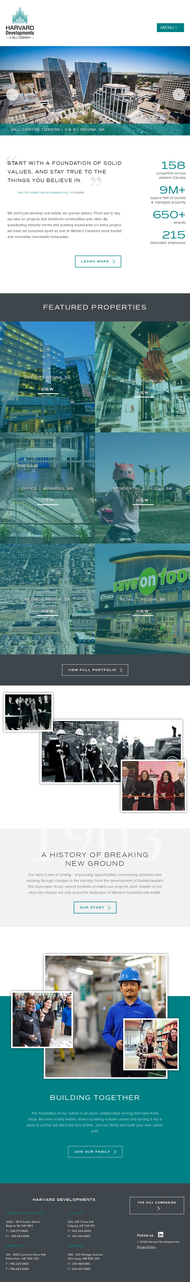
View (47, 389)
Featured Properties (95, 307)
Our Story (92, 907)
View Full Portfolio (92, 670)
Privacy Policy (146, 1247)
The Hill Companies (157, 1202)
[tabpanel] (95, 91)
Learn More (95, 261)
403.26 (77, 1231)
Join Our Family (92, 1151)
